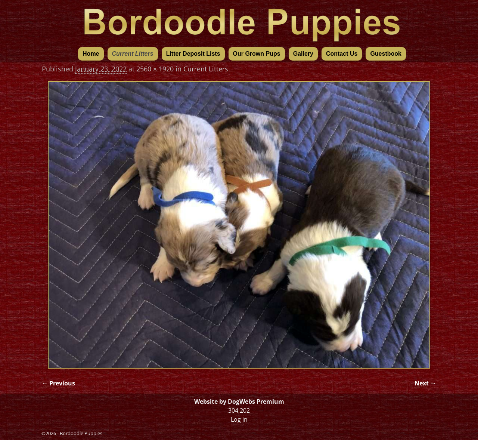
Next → (425, 383)
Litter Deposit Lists (193, 53)
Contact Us (341, 53)
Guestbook (385, 53)
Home (91, 53)
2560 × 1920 (155, 68)
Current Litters (132, 53)
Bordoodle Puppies (81, 433)
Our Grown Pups (256, 53)
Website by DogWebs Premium (239, 401)
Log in (239, 419)
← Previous (58, 383)
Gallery (303, 53)
